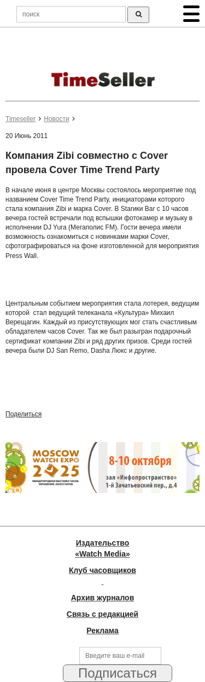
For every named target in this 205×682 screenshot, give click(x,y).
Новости (56, 119)
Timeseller (20, 119)
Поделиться (23, 414)
